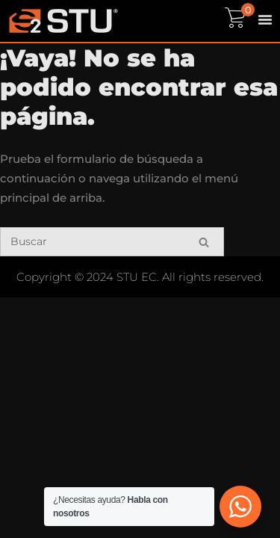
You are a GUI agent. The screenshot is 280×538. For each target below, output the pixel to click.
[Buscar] (112, 241)
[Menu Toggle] (265, 19)
